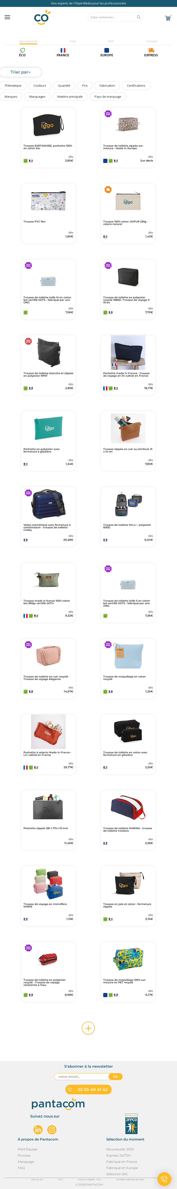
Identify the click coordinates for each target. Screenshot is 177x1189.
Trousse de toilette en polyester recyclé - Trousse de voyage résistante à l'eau (45, 982)
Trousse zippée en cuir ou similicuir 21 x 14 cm (127, 450)
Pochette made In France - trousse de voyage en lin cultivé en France (126, 374)
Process (24, 1155)
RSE (111, 41)
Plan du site (37, 1179)
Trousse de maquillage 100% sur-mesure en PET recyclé (124, 981)
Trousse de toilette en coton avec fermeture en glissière (125, 753)
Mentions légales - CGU (89, 1179)
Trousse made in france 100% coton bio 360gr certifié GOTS (47, 602)
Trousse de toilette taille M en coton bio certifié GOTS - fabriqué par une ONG (47, 300)
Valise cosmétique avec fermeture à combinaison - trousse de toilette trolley (47, 527)
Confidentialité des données (130, 1179)
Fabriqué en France (121, 1162)
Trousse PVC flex (34, 221)
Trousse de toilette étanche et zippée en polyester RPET (48, 374)
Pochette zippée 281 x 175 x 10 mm (46, 828)
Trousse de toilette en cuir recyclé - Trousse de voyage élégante (47, 677)
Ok (115, 1077)
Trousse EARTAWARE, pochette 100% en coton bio (48, 147)
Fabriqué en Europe (122, 1168)
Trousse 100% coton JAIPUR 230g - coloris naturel (125, 222)
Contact (151, 41)
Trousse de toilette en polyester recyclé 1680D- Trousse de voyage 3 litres (126, 300)
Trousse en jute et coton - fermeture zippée (127, 905)
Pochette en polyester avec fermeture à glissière (42, 450)
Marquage (26, 1162)
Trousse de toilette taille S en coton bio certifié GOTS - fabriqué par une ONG (126, 603)
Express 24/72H (118, 1155)
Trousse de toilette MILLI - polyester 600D (127, 526)
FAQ (73, 41)
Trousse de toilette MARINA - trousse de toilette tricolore (127, 829)
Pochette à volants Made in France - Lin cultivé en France (47, 753)
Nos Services (28, 41)
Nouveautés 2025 (120, 1149)
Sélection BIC (117, 1174)
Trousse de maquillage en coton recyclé (124, 677)
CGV (60, 1179)
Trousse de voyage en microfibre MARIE (45, 905)
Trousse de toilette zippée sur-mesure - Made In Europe (123, 147)
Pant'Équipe (27, 1149)
